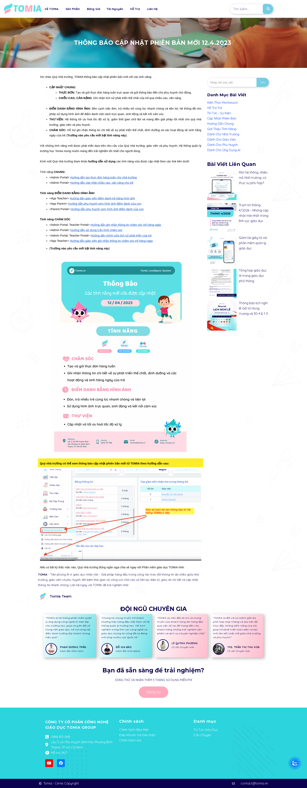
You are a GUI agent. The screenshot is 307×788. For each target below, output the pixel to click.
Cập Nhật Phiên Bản (221, 118)
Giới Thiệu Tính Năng (221, 129)
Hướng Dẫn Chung (220, 124)
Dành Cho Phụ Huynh (222, 145)
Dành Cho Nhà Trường (223, 134)
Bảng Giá (93, 9)
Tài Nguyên (115, 9)
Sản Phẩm (73, 9)
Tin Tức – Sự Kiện (219, 113)
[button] (287, 9)
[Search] (268, 9)
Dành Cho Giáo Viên (221, 139)
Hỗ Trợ (135, 9)
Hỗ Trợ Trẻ (214, 108)
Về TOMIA (52, 9)
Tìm (262, 82)
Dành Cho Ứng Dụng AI (223, 150)
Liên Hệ (152, 9)
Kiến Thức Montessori (222, 102)
